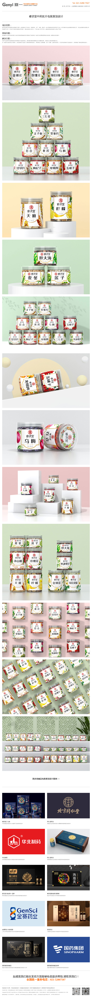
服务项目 (81, 6)
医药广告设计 (34, 990)
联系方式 (87, 6)
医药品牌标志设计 (11, 990)
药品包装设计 (15, 988)
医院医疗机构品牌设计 (48, 988)
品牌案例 (74, 6)
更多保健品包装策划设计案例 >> (46, 779)
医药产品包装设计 (19, 990)
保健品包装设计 (24, 988)
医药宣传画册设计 (27, 990)
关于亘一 (69, 6)
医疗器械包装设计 (35, 988)
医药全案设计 (40, 990)
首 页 (63, 6)
